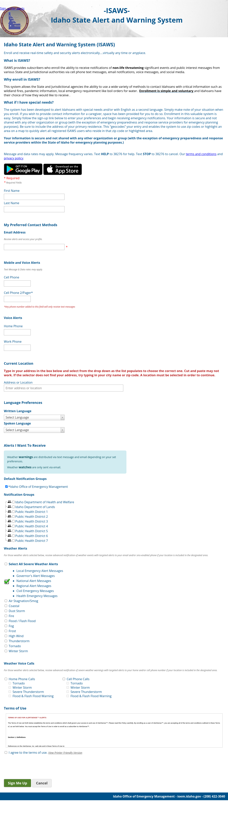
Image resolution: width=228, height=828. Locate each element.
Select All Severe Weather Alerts (33, 564)
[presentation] (33, 767)
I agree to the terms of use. (28, 752)
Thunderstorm (19, 641)
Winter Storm (18, 651)
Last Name (11, 203)
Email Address (15, 232)
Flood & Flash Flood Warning (33, 696)
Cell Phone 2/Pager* (18, 293)
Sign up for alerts (12, 8)
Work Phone (12, 341)
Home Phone (13, 326)
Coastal (14, 606)
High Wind (16, 636)
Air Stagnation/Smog (23, 601)
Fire (11, 616)
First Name (12, 191)
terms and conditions (201, 154)
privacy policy (13, 158)
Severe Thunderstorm (28, 692)
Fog (11, 626)
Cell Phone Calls (78, 679)
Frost (12, 631)
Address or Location (18, 382)
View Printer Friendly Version (65, 752)
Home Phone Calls (22, 679)
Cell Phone (11, 277)
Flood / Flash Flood (22, 621)
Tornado (15, 646)
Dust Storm (17, 611)
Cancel (42, 783)
